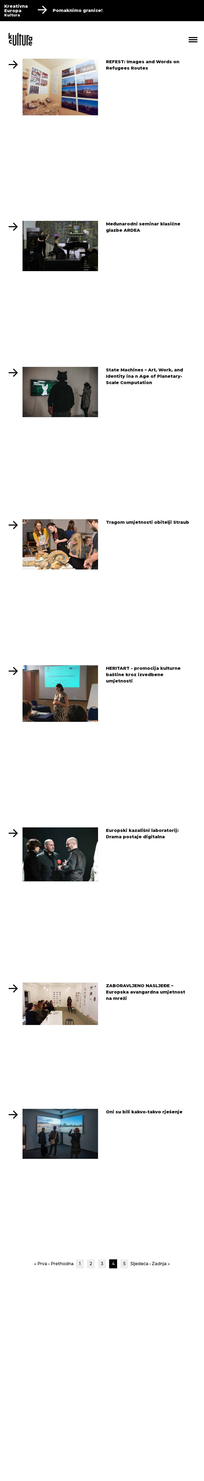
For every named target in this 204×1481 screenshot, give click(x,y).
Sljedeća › (140, 1263)
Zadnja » (161, 1263)
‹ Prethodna (61, 1263)
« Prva (40, 1263)
